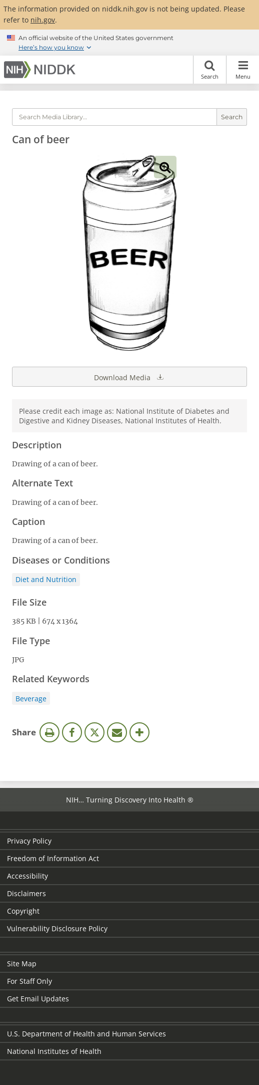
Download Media (129, 377)
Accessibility (27, 876)
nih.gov (42, 20)
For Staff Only (29, 981)
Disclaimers (26, 893)
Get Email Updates (38, 998)
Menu (243, 69)
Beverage (31, 698)
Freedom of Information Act (53, 858)
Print (50, 732)
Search (209, 69)
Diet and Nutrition (46, 579)
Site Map (21, 963)
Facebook (72, 732)
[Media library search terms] (114, 117)
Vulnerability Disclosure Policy (57, 928)
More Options (140, 732)
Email (117, 732)
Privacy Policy (29, 841)
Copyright (23, 911)
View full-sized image (165, 167)
